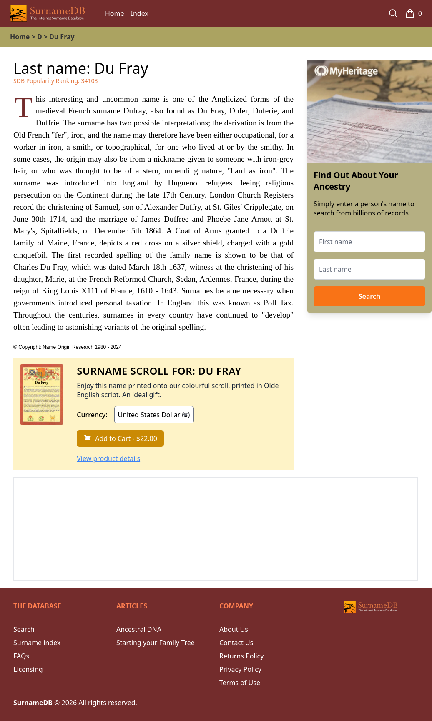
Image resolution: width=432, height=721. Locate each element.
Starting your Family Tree (155, 642)
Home (114, 13)
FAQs (21, 656)
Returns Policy (241, 656)
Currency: (92, 414)
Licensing (28, 669)
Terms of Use (239, 682)
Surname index (36, 642)
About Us (233, 629)
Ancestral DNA (138, 629)
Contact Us (236, 642)
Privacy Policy (240, 669)
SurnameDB (33, 702)
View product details (108, 458)
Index (139, 13)
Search (369, 296)
